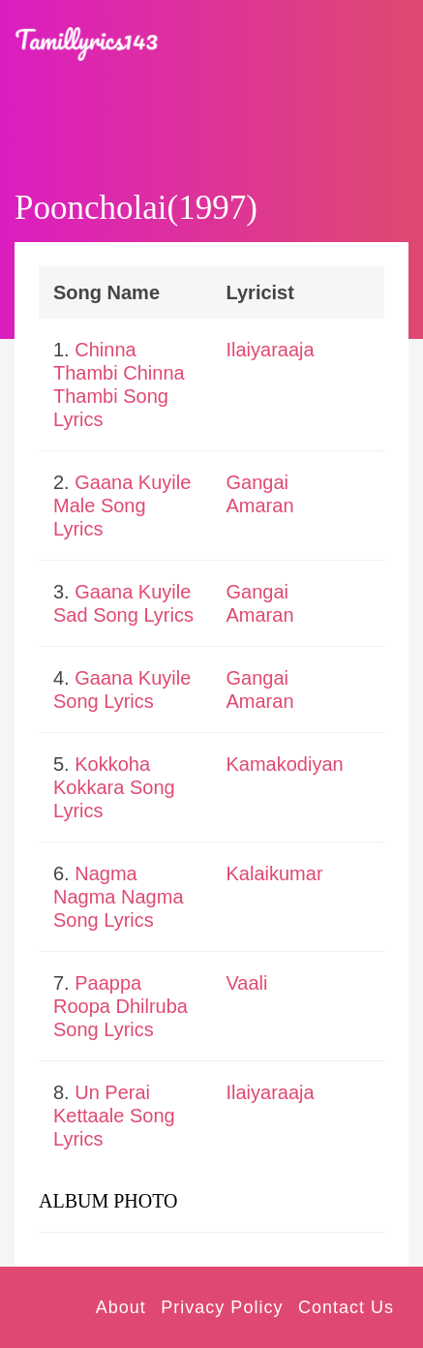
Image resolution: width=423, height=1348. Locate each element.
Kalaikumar (275, 873)
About (121, 1307)
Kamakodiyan (285, 764)
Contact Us (346, 1307)
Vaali (247, 983)
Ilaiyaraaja (271, 349)
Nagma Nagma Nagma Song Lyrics (118, 897)
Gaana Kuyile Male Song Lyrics (122, 505)
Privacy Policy (222, 1307)
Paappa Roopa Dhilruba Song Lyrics (120, 1006)
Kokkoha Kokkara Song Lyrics (114, 787)
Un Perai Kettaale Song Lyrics (114, 1115)
